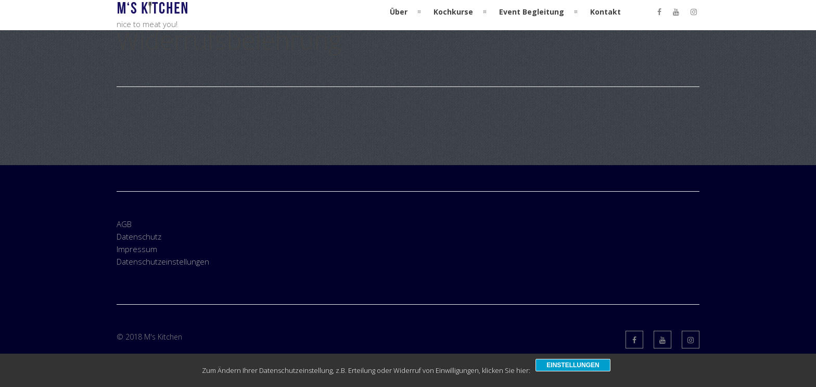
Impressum (137, 249)
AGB (124, 224)
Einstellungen (572, 365)
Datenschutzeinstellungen (163, 261)
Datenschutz (139, 236)
